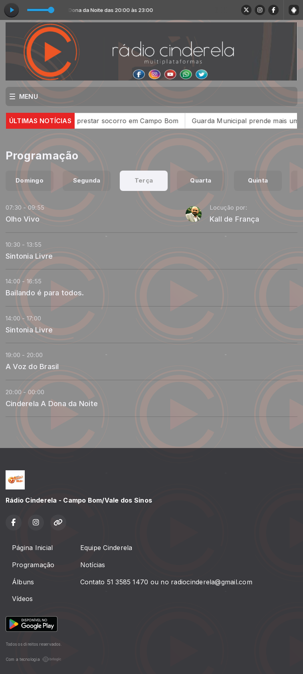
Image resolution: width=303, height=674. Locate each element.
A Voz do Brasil (32, 366)
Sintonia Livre (29, 256)
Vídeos (22, 599)
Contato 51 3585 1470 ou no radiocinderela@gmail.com (166, 582)
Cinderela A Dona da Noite (52, 403)
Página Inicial (32, 548)
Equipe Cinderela (106, 548)
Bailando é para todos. (45, 292)
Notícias (92, 565)
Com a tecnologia (33, 659)
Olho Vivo (23, 218)
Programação (33, 565)
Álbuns (23, 582)
